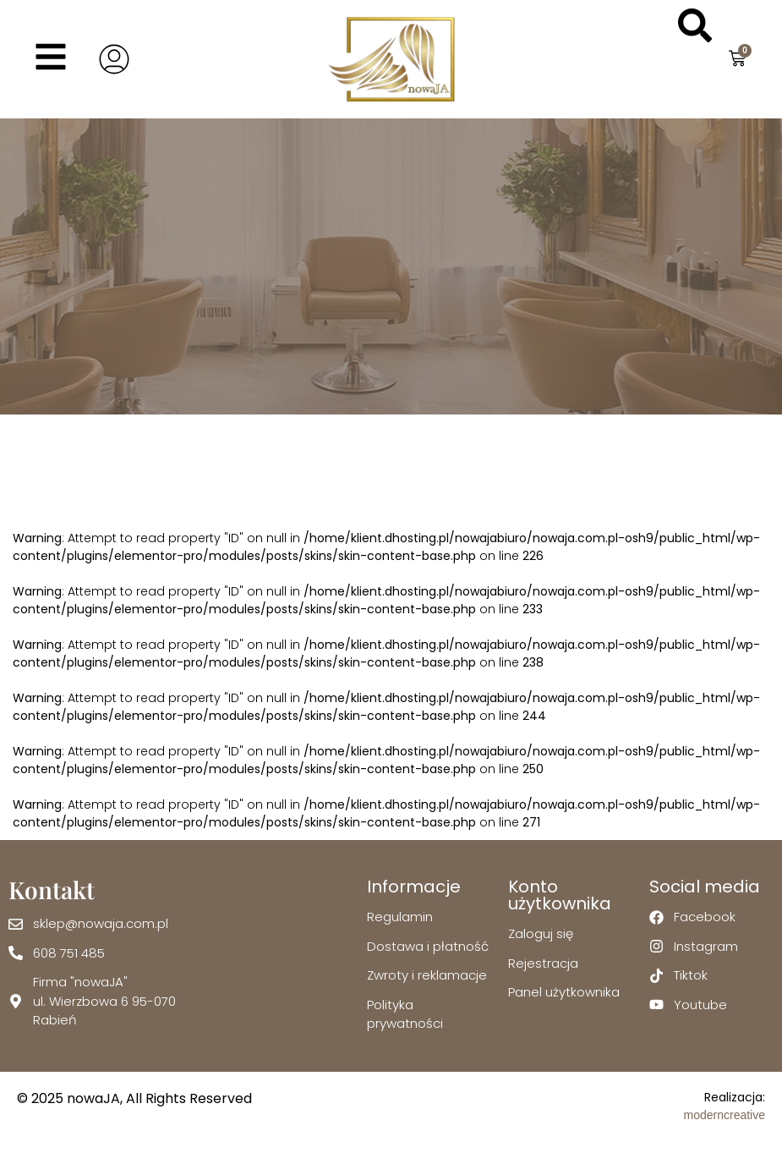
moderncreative (725, 1115)
